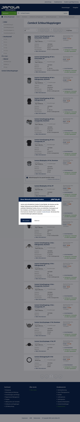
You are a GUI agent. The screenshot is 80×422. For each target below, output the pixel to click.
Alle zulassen (26, 221)
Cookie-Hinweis (46, 212)
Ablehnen (36, 221)
